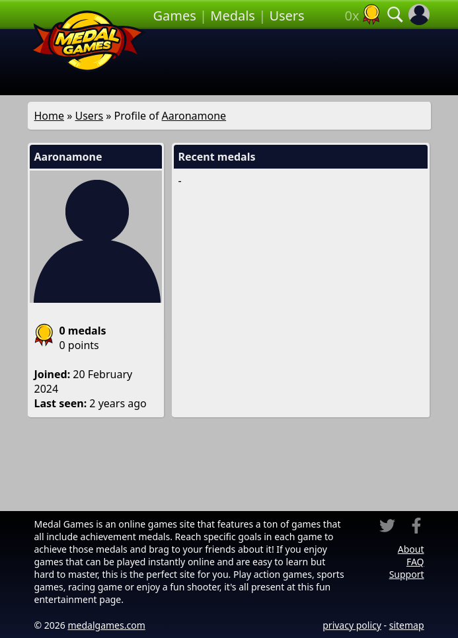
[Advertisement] (290, 62)
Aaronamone (194, 115)
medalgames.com (106, 625)
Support (406, 574)
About (411, 549)
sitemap (406, 625)
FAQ (415, 561)
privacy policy (352, 625)
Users (286, 15)
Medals (232, 15)
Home (49, 115)
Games (174, 15)
